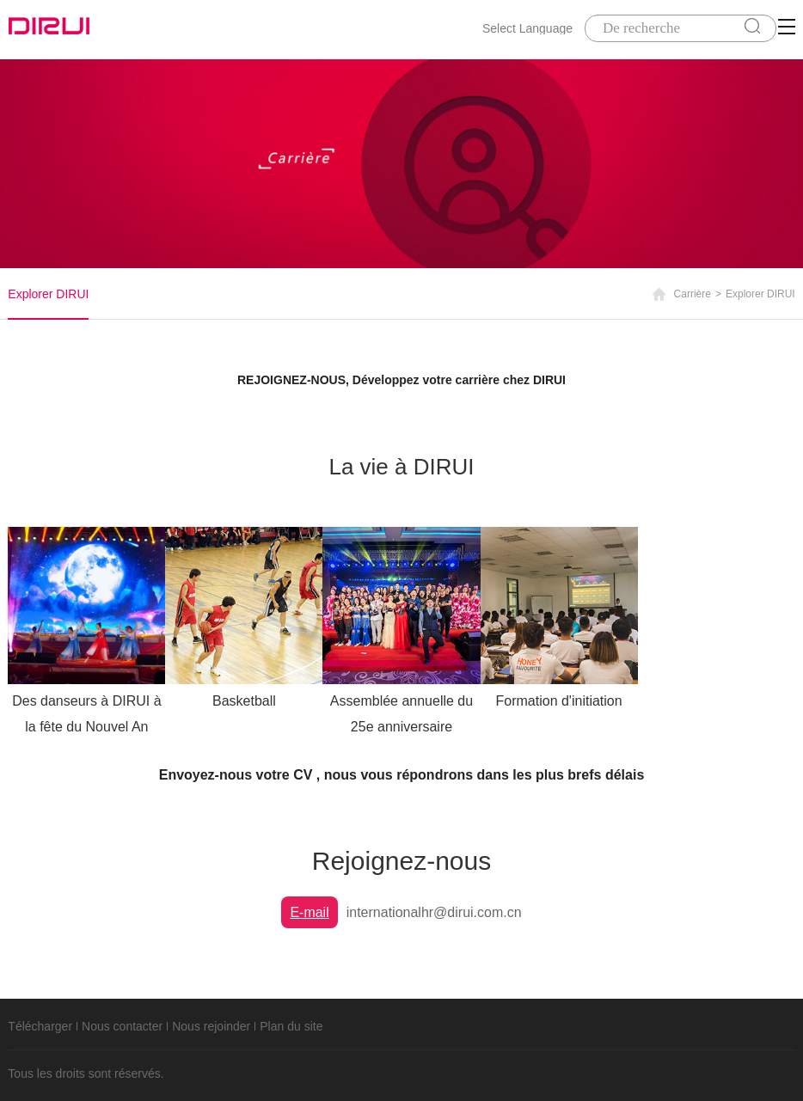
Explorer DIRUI (48, 294)
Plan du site (291, 1026)
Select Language (527, 27)
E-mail (309, 912)
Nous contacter (122, 1026)
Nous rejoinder (211, 1026)
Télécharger (40, 1026)
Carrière (692, 294)
